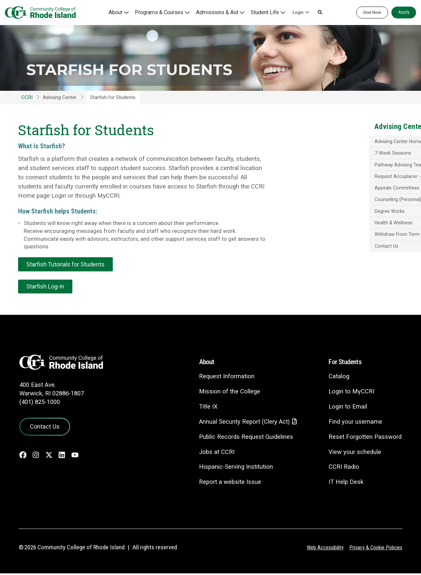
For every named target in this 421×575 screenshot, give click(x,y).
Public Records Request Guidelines (242, 438)
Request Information (222, 377)
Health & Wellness (335, 231)
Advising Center (60, 97)
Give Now (372, 12)
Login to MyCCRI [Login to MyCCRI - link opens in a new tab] (350, 392)
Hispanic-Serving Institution (231, 468)
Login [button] (294, 12)
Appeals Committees (338, 195)
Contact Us (327, 255)
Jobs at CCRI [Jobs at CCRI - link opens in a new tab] (212, 453)
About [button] (127, 12)
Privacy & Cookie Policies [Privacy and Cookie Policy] (374, 549)
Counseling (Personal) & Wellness (352, 207)
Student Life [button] (263, 12)
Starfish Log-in (46, 287)
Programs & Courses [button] (167, 12)
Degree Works (330, 219)
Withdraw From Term (338, 242)
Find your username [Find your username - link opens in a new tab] (354, 423)
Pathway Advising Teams (342, 166)
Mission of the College (224, 392)
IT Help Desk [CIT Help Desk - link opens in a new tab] (344, 483)
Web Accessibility (320, 549)
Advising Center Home (339, 142)
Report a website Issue (225, 484)
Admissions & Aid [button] (220, 12)
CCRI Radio (342, 468)
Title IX (203, 408)
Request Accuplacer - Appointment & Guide (355, 180)
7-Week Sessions (334, 154)
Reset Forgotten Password (364, 438)
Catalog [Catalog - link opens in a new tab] (337, 377)
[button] (316, 12)
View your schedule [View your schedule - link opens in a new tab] (354, 453)
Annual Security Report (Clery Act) (241, 423)
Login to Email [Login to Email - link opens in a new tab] (346, 408)
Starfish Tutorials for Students (67, 264)
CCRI (27, 97)
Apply (403, 12)
